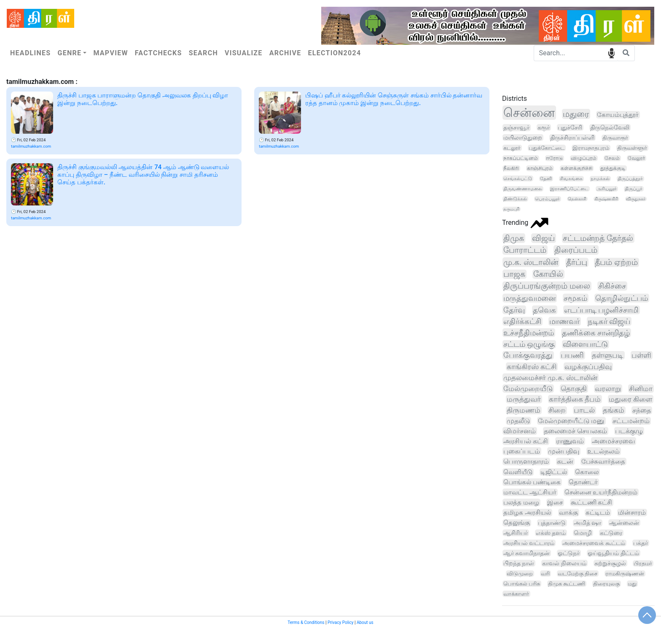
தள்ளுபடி (607, 355)
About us (365, 622)
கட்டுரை (611, 532)
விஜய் (543, 238)
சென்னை (529, 112)
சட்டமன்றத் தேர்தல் (598, 238)
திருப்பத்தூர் (630, 178)
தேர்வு (514, 309)
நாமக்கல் (600, 178)
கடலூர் (512, 148)
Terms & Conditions (306, 622)
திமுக (513, 238)
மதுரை (576, 114)
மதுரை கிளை (630, 399)
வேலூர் (636, 158)
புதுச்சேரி (570, 127)
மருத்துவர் (524, 399)
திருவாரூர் (615, 138)
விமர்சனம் (519, 431)
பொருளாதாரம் (526, 461)
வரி (545, 573)
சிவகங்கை (571, 178)
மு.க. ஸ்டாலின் (530, 262)
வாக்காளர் (516, 594)
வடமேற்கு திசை (577, 573)
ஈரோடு (554, 158)
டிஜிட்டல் (553, 472)
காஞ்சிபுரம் (540, 168)
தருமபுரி (511, 209)
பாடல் (584, 410)
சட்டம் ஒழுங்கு (529, 344)
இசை (555, 502)
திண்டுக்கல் (515, 199)
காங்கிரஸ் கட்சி (531, 366)
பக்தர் (640, 543)
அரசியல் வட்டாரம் (528, 543)
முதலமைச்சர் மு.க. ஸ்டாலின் (550, 377)
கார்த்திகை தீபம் (575, 399)
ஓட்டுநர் (569, 553)
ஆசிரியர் (515, 532)
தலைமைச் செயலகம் (575, 431)
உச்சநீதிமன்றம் (528, 332)
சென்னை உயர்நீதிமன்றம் (601, 492)
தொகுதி (574, 388)
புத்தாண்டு (552, 522)
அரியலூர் (607, 189)
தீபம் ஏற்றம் (616, 262)
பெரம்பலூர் (547, 199)
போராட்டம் (524, 250)
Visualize (244, 53)
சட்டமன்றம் (631, 421)
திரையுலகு (606, 583)
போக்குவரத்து (528, 355)
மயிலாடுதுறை (522, 137)
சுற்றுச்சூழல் (610, 563)
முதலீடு (518, 421)
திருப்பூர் (633, 189)
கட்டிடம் (598, 512)
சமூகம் (575, 298)
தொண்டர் (583, 482)
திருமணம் (523, 410)
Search (203, 53)
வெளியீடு (517, 472)
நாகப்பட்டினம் (520, 158)
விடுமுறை (520, 573)
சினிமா (641, 388)
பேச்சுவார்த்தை (603, 461)
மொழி (583, 532)
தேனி (546, 178)
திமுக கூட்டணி (566, 583)
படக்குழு (629, 431)
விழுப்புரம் (584, 158)
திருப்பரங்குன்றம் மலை (546, 286)
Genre (69, 53)
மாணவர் (564, 321)
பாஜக (514, 274)
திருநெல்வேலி (609, 127)
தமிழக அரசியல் (527, 512)
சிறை (557, 410)
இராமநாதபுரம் (590, 148)
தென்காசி (577, 199)
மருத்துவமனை (529, 298)
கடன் (565, 461)
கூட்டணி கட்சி (592, 502)
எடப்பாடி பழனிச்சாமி (601, 309)
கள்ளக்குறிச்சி (576, 168)
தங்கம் (613, 410)
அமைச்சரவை (613, 441)
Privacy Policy (341, 622)
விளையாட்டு (585, 344)
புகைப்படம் (521, 451)
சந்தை (641, 410)
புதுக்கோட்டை (546, 148)
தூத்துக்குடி (613, 168)
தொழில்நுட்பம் (621, 298)
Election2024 (334, 53)
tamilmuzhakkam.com (31, 146)
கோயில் (548, 274)
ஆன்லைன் (624, 522)
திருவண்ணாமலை (522, 189)
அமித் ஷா (588, 522)
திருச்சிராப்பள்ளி (572, 137)
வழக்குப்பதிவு (588, 366)
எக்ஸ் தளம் (551, 532)
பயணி (572, 355)
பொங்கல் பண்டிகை (532, 482)
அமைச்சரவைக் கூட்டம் (593, 543)
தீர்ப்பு (576, 262)
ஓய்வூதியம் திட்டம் (613, 553)
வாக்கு (568, 512)
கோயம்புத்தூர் (618, 115)
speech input (611, 52)
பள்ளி (641, 355)
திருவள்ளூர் (632, 148)
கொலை (587, 472)
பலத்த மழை (521, 502)
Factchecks (158, 53)
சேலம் (612, 158)
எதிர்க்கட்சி (522, 321)
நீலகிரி (511, 168)
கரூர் (543, 127)
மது (632, 583)
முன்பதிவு (563, 451)
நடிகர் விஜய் (609, 321)
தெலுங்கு (516, 522)
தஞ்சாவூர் (516, 127)
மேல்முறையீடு (528, 388)
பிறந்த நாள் (518, 563)
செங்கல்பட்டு (517, 178)
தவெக (544, 309)
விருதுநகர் (635, 199)
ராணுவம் (570, 441)
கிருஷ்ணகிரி (606, 199)
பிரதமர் (643, 563)
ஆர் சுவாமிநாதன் (526, 553)
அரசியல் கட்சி (525, 441)
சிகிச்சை (612, 286)
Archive (285, 53)
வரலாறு (608, 388)
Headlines (30, 53)
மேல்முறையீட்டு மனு (571, 421)
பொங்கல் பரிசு (521, 583)
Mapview (110, 53)
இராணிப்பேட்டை (569, 189)
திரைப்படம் (575, 250)
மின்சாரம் (632, 512)
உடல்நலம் (603, 451)
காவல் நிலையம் (564, 563)
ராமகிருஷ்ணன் (624, 573)
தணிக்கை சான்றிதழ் (596, 332)
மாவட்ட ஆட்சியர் (529, 492)
